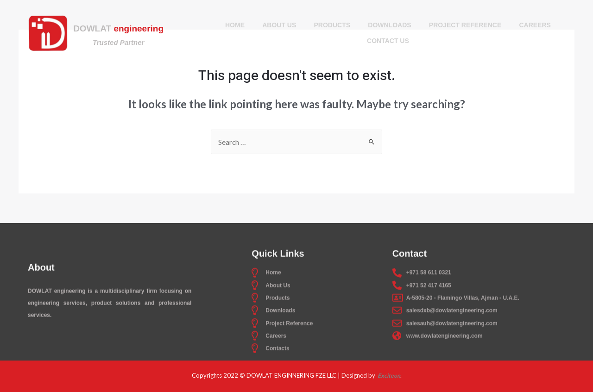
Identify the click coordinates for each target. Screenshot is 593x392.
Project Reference (466, 25)
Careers (537, 25)
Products (332, 25)
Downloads (389, 25)
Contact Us (388, 41)
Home (233, 25)
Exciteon (388, 375)
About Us (278, 25)
